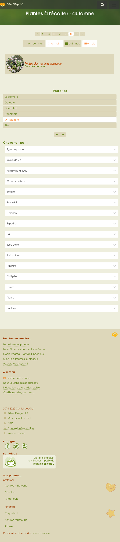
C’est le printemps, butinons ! (20, 359)
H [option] (54, 34)
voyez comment (41, 533)
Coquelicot (11, 513)
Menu (114, 5)
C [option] (43, 34)
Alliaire (9, 526)
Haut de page (115, 334)
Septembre (11, 97)
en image (72, 43)
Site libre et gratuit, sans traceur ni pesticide (29, 460)
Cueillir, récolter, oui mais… (19, 392)
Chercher (102, 5)
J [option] (60, 34)
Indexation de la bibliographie (21, 387)
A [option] (37, 34)
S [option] (82, 34)
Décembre (11, 114)
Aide (8, 423)
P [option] (76, 34)
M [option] (71, 34)
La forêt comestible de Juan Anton (24, 349)
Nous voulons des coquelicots (20, 383)
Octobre (10, 102)
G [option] (49, 34)
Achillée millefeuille (16, 485)
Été (7, 125)
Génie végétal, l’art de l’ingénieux (23, 354)
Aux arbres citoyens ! (15, 363)
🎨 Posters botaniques (16, 378)
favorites (10, 507)
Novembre (11, 108)
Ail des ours (11, 499)
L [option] (65, 34)
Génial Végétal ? (15, 413)
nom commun (33, 43)
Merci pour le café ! (17, 418)
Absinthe (10, 492)
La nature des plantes (16, 344)
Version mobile (14, 433)
